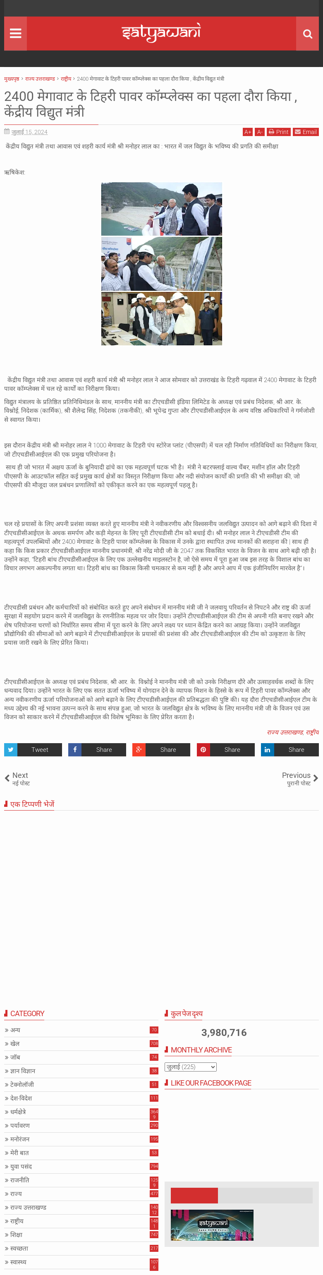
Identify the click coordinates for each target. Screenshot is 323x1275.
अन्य (15, 1030)
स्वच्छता (19, 1248)
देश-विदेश (21, 1098)
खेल (14, 1044)
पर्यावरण (20, 1125)
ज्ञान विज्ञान (22, 1071)
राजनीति (19, 1180)
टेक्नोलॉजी (22, 1084)
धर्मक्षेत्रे (18, 1112)
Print (279, 132)
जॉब (15, 1057)
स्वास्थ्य (18, 1262)
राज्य (16, 1194)
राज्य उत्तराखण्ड (285, 732)
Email (306, 132)
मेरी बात (19, 1153)
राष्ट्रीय (312, 732)
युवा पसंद (21, 1166)
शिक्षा (16, 1235)
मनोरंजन (19, 1139)
